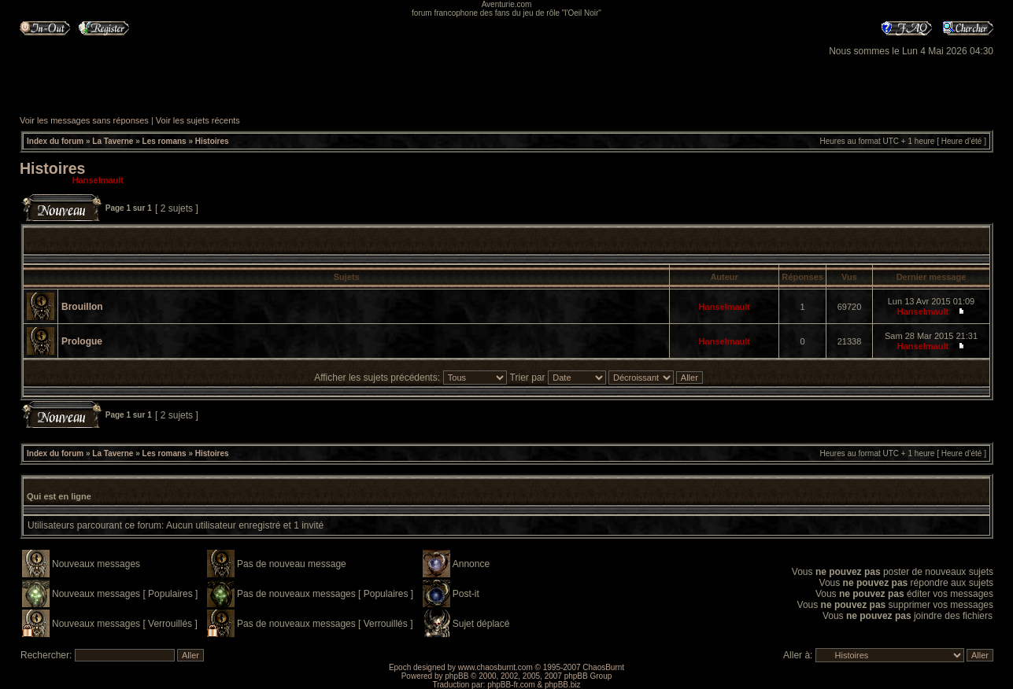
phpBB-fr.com (511, 684)
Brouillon (82, 306)
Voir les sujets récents (198, 120)
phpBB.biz (563, 684)
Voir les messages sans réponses (84, 120)
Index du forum (55, 141)
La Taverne (112, 141)
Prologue (81, 341)
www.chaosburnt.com (495, 667)
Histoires (212, 141)
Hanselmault (98, 180)
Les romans (164, 141)
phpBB (456, 676)
